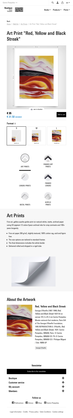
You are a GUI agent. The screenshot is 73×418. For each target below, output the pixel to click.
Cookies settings (57, 412)
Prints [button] (66, 10)
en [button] (67, 2)
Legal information (16, 412)
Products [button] (56, 10)
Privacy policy (33, 412)
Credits (25, 412)
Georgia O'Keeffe (41, 348)
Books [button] (46, 10)
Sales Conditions (45, 412)
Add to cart (61, 114)
